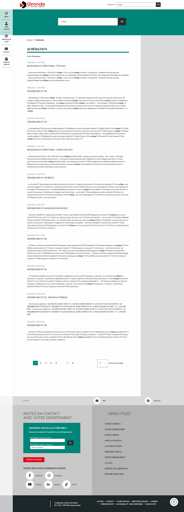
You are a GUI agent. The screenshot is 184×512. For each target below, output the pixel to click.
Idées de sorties (6, 61)
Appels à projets (113, 441)
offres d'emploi (113, 424)
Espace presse (112, 435)
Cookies (154, 501)
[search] (158, 4)
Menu (6, 14)
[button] (174, 502)
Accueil (30, 40)
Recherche (111, 5)
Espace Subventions (115, 429)
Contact (6, 50)
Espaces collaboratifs (116, 469)
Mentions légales (140, 501)
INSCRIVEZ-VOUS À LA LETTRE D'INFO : (48, 428)
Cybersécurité (107, 504)
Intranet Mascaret (114, 474)
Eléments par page (116, 363)
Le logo (108, 463)
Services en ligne (6, 39)
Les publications (113, 446)
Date (29, 56)
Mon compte (6, 26)
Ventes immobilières (115, 457)
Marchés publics (113, 452)
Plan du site (150, 504)
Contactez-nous (34, 460)
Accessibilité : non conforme (129, 504)
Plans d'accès (123, 501)
